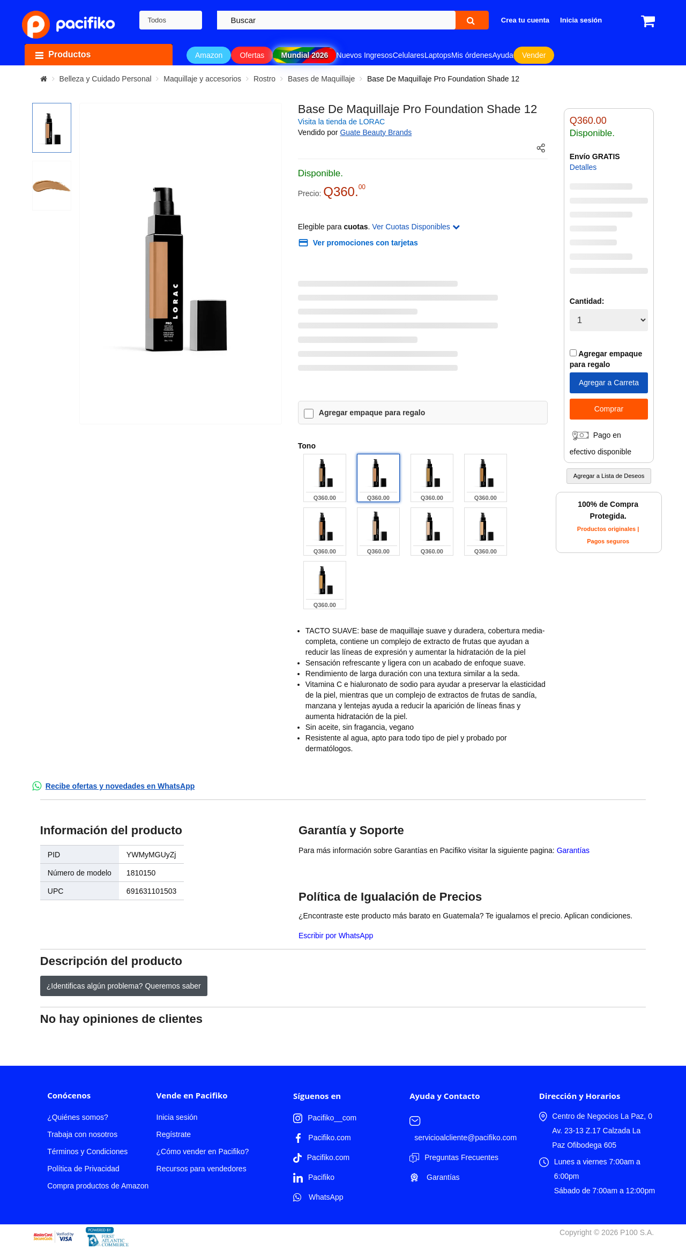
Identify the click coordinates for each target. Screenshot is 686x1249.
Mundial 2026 (304, 55)
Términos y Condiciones (87, 1151)
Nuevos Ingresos (365, 55)
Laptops (437, 55)
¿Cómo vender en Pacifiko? (202, 1151)
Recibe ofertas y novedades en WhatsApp (120, 786)
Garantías (573, 850)
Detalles (583, 167)
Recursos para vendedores (201, 1168)
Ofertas (252, 55)
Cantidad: (587, 301)
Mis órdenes (471, 55)
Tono (307, 446)
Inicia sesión (177, 1117)
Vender (534, 55)
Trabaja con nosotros (82, 1134)
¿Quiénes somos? (77, 1117)
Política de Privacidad (83, 1168)
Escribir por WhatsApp (336, 935)
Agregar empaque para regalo (372, 412)
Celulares (408, 55)
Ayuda (502, 55)
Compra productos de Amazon (97, 1185)
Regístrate (173, 1134)
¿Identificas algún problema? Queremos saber (124, 986)
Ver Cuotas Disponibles (415, 226)
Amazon (208, 55)
